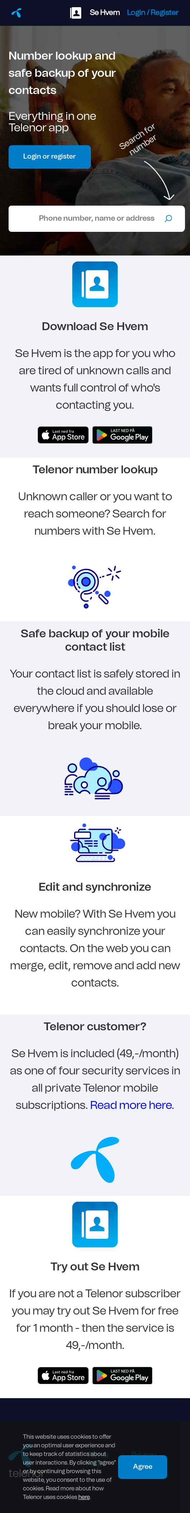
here (83, 1497)
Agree (142, 1466)
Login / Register (153, 13)
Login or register (49, 157)
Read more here (131, 1105)
